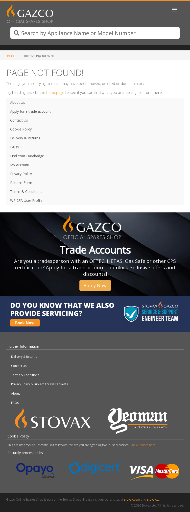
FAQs (14, 147)
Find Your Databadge (27, 156)
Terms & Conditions (26, 191)
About (15, 393)
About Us (17, 102)
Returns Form (21, 182)
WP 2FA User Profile (26, 200)
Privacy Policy (21, 173)
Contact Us (19, 120)
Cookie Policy (21, 129)
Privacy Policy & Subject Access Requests (39, 384)
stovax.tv (153, 499)
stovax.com (132, 499)
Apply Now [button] (95, 285)
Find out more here (143, 445)
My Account (19, 164)
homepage (55, 92)
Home (10, 55)
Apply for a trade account (30, 111)
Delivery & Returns (25, 138)
